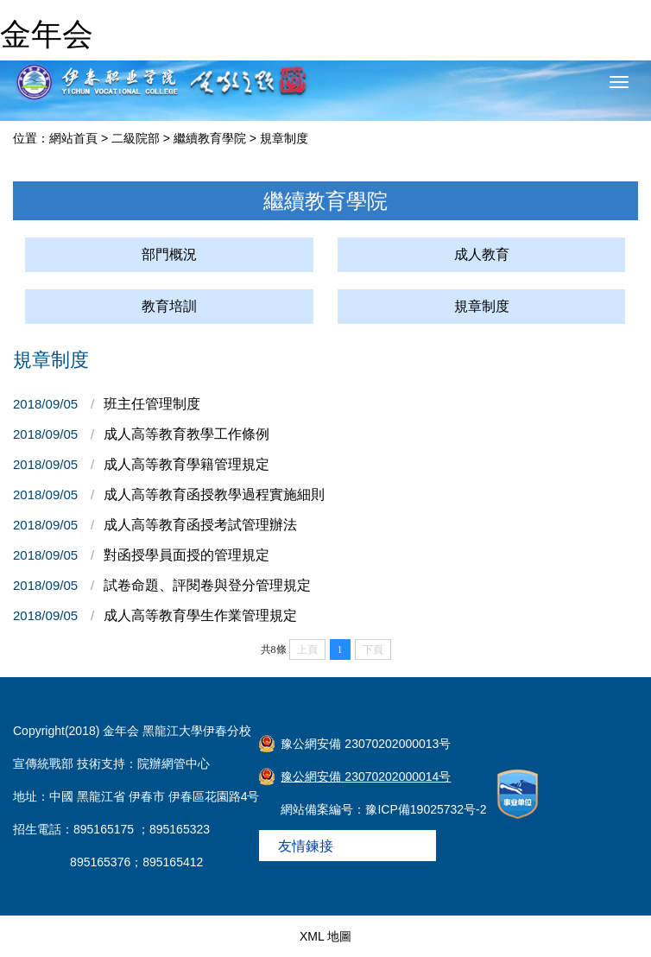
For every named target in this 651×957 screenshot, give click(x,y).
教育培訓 (169, 306)
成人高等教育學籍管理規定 (186, 464)
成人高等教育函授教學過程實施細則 (214, 494)
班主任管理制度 (152, 403)
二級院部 (135, 138)
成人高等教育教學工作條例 (186, 434)
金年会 (46, 34)
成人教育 (481, 254)
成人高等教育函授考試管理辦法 (200, 524)
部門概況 (169, 254)
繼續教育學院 (210, 138)
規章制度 (284, 138)
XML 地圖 (325, 936)
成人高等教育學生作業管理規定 (200, 615)
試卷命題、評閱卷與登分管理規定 (207, 585)
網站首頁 (73, 138)
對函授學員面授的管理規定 (186, 555)
